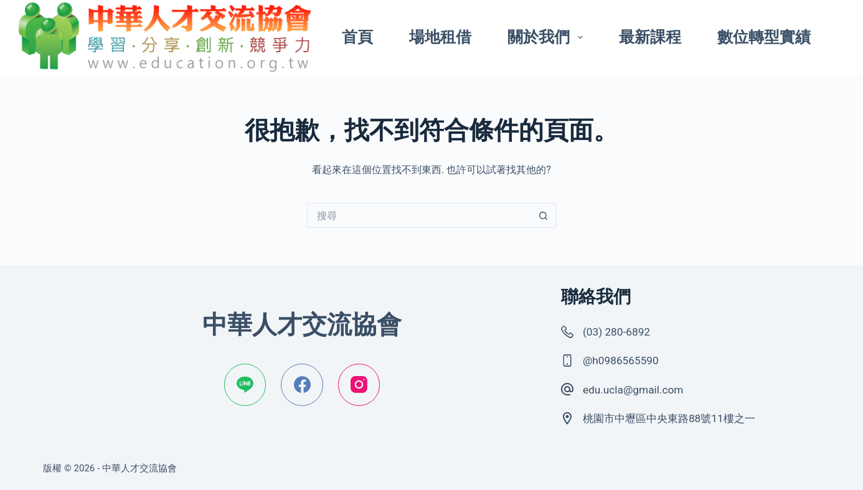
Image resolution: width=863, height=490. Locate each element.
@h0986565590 (624, 360)
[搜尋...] (419, 215)
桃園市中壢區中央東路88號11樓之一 (679, 418)
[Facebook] (302, 385)
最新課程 (650, 37)
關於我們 (547, 37)
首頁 (357, 37)
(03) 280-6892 (620, 331)
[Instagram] (359, 385)
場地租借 (440, 37)
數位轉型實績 (764, 37)
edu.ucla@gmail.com (638, 389)
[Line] (245, 385)
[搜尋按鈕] (543, 215)
